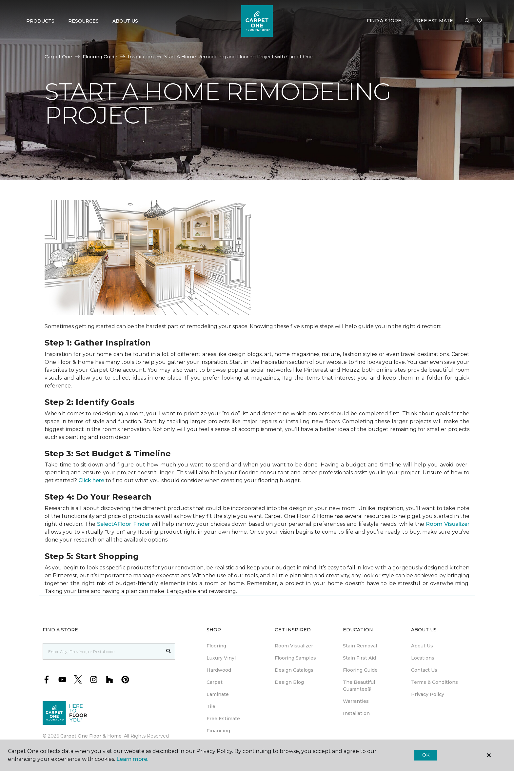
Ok (425, 755)
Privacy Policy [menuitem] (427, 694)
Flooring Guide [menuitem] (360, 670)
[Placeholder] (103, 651)
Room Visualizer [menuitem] (294, 646)
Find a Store (384, 21)
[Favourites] (479, 21)
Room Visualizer (447, 524)
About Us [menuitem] (422, 646)
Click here (91, 480)
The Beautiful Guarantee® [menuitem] (359, 685)
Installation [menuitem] (356, 713)
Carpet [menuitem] (215, 682)
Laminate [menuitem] (218, 694)
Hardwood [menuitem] (219, 670)
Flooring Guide (100, 57)
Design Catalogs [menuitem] (294, 670)
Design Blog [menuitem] (289, 682)
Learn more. (132, 759)
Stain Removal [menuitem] (360, 646)
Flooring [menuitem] (216, 646)
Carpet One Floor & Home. (91, 736)
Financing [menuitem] (218, 731)
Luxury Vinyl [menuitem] (221, 658)
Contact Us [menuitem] (424, 670)
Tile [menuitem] (211, 706)
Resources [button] (83, 21)
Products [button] (40, 21)
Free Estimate (433, 21)
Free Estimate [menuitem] (223, 719)
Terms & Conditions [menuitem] (434, 682)
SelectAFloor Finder (123, 524)
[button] (467, 21)
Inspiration (141, 57)
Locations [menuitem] (422, 658)
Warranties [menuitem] (356, 701)
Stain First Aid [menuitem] (359, 658)
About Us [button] (125, 21)
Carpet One (58, 57)
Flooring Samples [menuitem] (295, 658)
